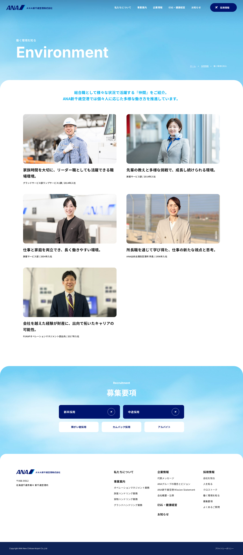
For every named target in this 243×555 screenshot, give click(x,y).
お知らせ (196, 7)
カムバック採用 (121, 427)
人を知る (82, 544)
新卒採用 (164, 544)
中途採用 (184, 544)
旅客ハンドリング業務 (126, 493)
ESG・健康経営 (177, 7)
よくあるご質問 (144, 544)
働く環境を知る (114, 544)
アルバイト (164, 427)
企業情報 (157, 7)
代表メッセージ (165, 478)
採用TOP (57, 544)
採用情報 (222, 7)
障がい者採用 (78, 427)
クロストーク (96, 544)
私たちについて (123, 7)
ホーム (193, 66)
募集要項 (129, 544)
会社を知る (69, 544)
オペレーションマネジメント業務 (132, 487)
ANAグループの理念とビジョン (173, 484)
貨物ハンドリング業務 (126, 499)
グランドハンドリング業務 (128, 505)
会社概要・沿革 (165, 495)
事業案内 (142, 7)
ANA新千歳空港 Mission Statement (176, 489)
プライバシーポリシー (224, 548)
